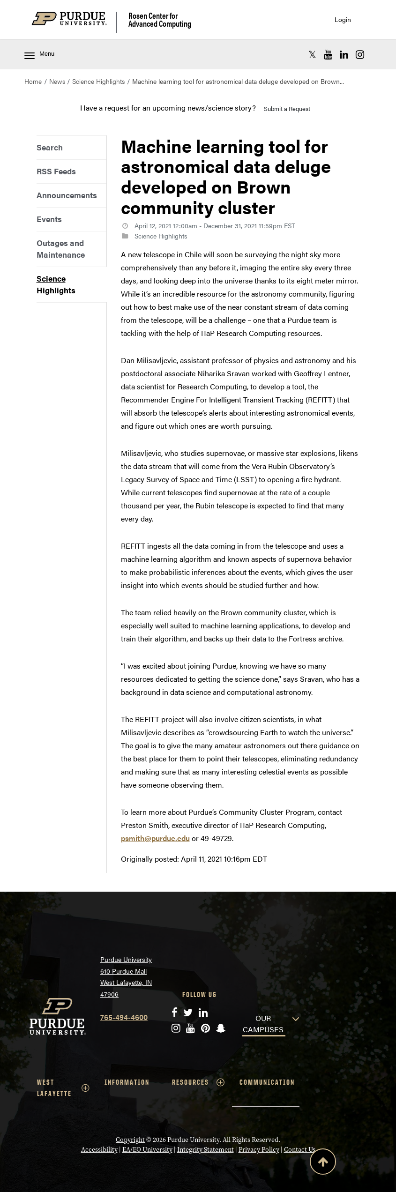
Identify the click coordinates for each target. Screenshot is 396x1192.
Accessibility (99, 1149)
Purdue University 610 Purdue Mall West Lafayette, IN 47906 (126, 976)
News (57, 81)
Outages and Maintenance (61, 248)
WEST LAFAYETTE (63, 1088)
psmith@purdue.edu (155, 838)
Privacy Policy (259, 1149)
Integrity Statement (205, 1149)
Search (50, 147)
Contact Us (299, 1149)
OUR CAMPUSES (263, 1024)
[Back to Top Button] (323, 1163)
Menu (39, 54)
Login (343, 19)
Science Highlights (98, 81)
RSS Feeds (56, 171)
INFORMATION (127, 1082)
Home (33, 81)
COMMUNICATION (267, 1082)
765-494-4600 (124, 1017)
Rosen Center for (159, 19)
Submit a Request (287, 108)
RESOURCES (198, 1082)
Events (49, 218)
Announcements (67, 195)
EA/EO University (147, 1149)
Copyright (130, 1139)
